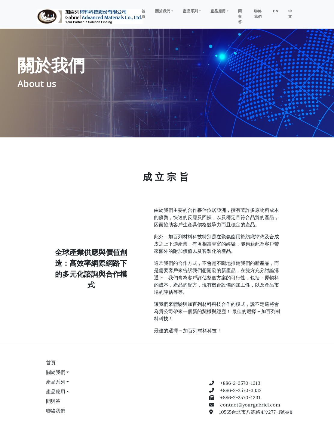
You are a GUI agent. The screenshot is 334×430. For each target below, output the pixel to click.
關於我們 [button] (162, 11)
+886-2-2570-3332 (241, 390)
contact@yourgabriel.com (250, 405)
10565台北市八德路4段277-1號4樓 (256, 412)
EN (276, 11)
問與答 (240, 16)
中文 (290, 13)
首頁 (144, 13)
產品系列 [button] (190, 11)
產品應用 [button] (218, 11)
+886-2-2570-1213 (240, 383)
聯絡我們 (258, 13)
